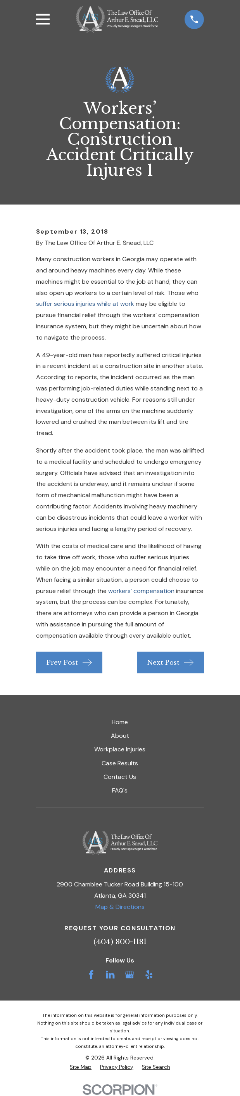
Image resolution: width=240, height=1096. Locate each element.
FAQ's (120, 790)
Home (120, 722)
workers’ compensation (141, 591)
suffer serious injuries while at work (85, 304)
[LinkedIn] (110, 974)
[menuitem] (81, 1067)
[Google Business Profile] (129, 974)
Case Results (120, 763)
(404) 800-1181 (120, 941)
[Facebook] (91, 974)
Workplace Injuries (119, 749)
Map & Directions (120, 907)
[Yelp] (149, 974)
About (120, 736)
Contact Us (120, 777)
